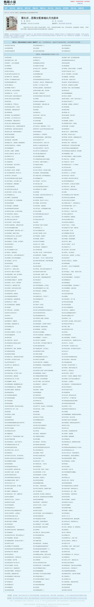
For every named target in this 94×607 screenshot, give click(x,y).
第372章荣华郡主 (37, 395)
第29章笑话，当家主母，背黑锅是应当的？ (43, 82)
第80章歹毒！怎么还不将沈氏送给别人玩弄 (43, 129)
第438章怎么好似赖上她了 (39, 455)
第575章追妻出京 (9, 581)
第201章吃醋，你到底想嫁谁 (68, 238)
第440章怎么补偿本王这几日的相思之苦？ (14, 458)
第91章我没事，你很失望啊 (11, 140)
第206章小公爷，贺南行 (38, 244)
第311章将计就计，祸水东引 (11, 340)
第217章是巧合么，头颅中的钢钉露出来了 (14, 255)
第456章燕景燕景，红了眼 (39, 472)
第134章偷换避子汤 (37, 178)
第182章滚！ (36, 222)
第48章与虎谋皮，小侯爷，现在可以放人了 (72, 98)
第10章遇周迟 (8, 65)
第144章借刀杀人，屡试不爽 (68, 186)
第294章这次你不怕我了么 (68, 323)
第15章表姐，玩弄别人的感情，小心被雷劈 (72, 68)
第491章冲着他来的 (9, 505)
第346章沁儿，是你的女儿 (68, 370)
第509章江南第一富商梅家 (11, 521)
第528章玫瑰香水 (37, 538)
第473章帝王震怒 (9, 488)
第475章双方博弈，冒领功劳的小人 (70, 488)
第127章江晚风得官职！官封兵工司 (13, 172)
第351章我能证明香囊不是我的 (40, 376)
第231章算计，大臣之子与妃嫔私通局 (70, 266)
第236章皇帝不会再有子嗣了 (40, 271)
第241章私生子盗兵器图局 (11, 277)
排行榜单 (65, 8)
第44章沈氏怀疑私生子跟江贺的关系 (41, 96)
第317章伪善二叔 (9, 345)
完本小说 (73, 8)
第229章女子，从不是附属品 (11, 266)
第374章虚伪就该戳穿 (10, 398)
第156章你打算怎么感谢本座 (68, 197)
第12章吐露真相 (65, 65)
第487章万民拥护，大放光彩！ (69, 499)
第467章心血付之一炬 (10, 483)
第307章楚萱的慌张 (66, 334)
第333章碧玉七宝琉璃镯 (38, 359)
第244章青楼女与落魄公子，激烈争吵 (13, 280)
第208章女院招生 (9, 247)
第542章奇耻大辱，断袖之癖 (11, 551)
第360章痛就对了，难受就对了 (40, 384)
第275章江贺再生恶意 (38, 307)
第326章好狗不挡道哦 (10, 354)
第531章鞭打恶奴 (37, 540)
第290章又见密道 (37, 321)
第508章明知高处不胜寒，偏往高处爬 (70, 518)
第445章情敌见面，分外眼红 (68, 461)
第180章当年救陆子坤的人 (68, 219)
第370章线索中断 (66, 392)
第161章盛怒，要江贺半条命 (40, 203)
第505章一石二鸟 (66, 516)
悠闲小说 (14, 2)
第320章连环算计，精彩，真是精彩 (13, 348)
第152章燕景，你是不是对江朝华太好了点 (43, 194)
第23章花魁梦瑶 (37, 76)
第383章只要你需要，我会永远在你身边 (14, 406)
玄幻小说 (12, 8)
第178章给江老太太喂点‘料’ (11, 219)
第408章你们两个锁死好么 (39, 428)
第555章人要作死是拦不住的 (40, 562)
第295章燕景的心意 (9, 326)
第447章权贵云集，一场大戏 (40, 463)
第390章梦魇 (36, 411)
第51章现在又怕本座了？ (67, 101)
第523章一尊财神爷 (66, 532)
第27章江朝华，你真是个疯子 (69, 79)
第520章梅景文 (65, 529)
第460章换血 (65, 474)
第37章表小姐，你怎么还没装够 (12, 90)
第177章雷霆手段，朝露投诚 (68, 216)
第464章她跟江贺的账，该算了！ (12, 480)
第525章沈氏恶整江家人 (38, 535)
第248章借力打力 (37, 282)
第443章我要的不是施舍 (10, 461)
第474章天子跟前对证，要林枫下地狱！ (42, 488)
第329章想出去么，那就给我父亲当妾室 (14, 356)
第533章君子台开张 (9, 543)
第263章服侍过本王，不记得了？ (41, 296)
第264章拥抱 (65, 296)
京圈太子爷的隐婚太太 (15, 35)
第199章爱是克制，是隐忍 (11, 238)
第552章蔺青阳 (36, 560)
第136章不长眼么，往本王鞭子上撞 (13, 181)
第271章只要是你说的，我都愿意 (12, 304)
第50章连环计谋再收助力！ (39, 101)
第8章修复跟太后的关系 (38, 63)
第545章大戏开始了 (9, 554)
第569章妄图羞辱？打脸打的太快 (12, 576)
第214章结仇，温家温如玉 (11, 252)
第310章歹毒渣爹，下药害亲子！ (69, 337)
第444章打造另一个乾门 (38, 461)
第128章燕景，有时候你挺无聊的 (41, 172)
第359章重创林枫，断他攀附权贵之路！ (14, 384)
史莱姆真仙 (6, 35)
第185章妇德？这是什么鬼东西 (40, 225)
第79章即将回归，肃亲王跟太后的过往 (14, 129)
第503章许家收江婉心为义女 (11, 516)
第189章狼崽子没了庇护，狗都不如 (70, 227)
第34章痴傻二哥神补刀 (10, 87)
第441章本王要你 (37, 458)
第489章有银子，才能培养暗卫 (40, 502)
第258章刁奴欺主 (66, 291)
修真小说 (20, 8)
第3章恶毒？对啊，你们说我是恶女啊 (70, 57)
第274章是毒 (8, 307)
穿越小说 (35, 8)
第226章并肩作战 (9, 263)
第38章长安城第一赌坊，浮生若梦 (41, 90)
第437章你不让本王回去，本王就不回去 (14, 455)
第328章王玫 (65, 354)
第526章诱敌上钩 (66, 535)
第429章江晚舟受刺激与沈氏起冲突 (41, 447)
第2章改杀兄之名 (37, 57)
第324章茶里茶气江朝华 (38, 351)
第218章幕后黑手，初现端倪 (40, 255)
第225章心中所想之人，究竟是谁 (69, 260)
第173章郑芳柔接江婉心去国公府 (41, 214)
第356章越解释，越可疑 (10, 381)
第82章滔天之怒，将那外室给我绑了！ (14, 131)
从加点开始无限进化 (46, 35)
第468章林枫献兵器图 (38, 483)
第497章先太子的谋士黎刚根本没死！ (13, 510)
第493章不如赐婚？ (66, 505)
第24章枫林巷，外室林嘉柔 (68, 76)
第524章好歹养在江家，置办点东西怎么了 (14, 535)
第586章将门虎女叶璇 (65, 23)
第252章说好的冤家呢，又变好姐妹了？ (71, 285)
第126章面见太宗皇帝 (67, 170)
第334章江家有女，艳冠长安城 (69, 359)
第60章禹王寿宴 (65, 109)
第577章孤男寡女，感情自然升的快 (70, 581)
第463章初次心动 (66, 477)
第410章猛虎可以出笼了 (10, 430)
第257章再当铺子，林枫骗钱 (40, 291)
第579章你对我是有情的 (38, 51)
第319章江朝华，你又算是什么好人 (70, 345)
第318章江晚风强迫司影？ (39, 345)
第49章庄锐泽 (8, 101)
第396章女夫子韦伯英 (38, 417)
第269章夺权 (36, 301)
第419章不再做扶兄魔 (10, 439)
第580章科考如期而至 (10, 51)
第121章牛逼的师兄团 (10, 167)
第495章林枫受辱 (37, 507)
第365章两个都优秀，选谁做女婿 (12, 389)
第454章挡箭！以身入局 (67, 469)
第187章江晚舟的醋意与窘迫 (11, 227)
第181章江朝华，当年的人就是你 (12, 222)
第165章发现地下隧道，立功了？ (69, 205)
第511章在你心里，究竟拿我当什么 (70, 521)
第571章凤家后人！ (66, 576)
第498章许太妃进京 (37, 510)
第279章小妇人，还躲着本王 (68, 310)
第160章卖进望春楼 (9, 203)
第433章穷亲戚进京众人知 (68, 450)
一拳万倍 (52, 595)
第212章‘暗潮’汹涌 (37, 249)
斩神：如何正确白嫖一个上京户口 (62, 595)
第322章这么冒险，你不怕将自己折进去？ (71, 348)
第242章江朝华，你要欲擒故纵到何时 (42, 277)
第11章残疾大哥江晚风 (38, 65)
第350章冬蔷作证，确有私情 (11, 376)
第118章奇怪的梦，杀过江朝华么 (12, 164)
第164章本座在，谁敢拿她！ (40, 205)
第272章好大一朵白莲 (38, 304)
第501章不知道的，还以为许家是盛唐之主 (43, 513)
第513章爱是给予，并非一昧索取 (41, 524)
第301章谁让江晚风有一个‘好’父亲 (13, 332)
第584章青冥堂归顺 (66, 45)
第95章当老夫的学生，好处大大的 (41, 142)
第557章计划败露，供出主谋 (11, 565)
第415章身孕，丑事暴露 (67, 433)
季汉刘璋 (22, 37)
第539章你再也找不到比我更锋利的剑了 (14, 549)
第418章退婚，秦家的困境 (68, 436)
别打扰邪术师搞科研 (15, 34)
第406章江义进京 (66, 425)
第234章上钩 (65, 269)
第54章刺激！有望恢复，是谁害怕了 (70, 104)
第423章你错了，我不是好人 (40, 441)
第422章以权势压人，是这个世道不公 (13, 441)
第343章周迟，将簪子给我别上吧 (69, 367)
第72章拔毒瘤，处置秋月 (67, 120)
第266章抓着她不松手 (38, 299)
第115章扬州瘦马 (9, 161)
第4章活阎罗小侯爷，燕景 (11, 60)
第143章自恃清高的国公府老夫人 (41, 186)
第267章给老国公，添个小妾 (68, 299)
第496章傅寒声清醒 (66, 507)
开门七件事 (22, 34)
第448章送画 (65, 463)
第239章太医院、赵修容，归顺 (40, 274)
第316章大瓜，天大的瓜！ (68, 343)
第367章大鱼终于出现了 (67, 389)
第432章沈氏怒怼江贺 (38, 450)
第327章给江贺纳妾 (37, 354)
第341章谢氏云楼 (9, 367)
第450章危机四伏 (37, 466)
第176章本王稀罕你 (37, 216)
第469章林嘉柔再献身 (67, 483)
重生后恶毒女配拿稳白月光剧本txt (21, 598)
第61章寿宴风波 (8, 112)
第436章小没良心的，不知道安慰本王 (70, 452)
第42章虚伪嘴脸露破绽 (67, 93)
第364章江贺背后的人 (67, 387)
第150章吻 (64, 192)
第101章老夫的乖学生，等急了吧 (41, 148)
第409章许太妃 (65, 428)
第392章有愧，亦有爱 (10, 414)
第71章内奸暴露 (37, 120)
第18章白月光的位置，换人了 (69, 71)
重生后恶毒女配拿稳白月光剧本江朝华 (57, 598)
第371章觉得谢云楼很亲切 (11, 395)
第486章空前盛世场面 (38, 499)
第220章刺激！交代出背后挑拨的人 (13, 258)
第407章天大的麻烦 (9, 428)
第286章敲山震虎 (9, 318)
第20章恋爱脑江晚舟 (38, 74)
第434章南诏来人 (9, 452)
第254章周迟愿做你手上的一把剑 (41, 288)
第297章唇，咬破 (66, 326)
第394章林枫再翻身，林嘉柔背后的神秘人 (71, 414)
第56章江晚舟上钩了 (38, 107)
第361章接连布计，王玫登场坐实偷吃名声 (71, 384)
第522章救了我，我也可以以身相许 (41, 532)
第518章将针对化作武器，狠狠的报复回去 (14, 529)
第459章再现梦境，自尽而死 (40, 474)
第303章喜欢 (65, 332)
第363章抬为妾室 (37, 387)
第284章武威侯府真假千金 (39, 315)
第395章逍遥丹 (8, 417)
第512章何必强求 (9, 524)
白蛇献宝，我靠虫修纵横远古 (12, 37)
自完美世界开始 (45, 34)
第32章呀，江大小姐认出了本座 (40, 85)
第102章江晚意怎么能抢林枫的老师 (70, 148)
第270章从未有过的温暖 (67, 301)
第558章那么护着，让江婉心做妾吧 (41, 565)
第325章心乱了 (65, 351)
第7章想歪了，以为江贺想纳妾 (12, 63)
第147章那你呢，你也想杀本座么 (69, 189)
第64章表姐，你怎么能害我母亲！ (13, 115)
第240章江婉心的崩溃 (67, 274)
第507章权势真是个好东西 (39, 518)
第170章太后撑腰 (37, 211)
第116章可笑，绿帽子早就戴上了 (41, 161)
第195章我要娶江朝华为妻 (68, 233)
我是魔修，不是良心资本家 (82, 34)
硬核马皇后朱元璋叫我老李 (76, 595)
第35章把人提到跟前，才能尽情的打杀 (42, 87)
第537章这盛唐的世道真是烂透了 (41, 546)
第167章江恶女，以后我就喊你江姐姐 (42, 208)
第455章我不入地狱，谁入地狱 (12, 472)
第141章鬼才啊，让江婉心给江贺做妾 (70, 183)
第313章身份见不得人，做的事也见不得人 (71, 340)
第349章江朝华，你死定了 (68, 373)
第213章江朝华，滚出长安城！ (69, 249)
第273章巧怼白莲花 (66, 304)
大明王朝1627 (62, 34)
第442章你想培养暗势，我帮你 (69, 458)
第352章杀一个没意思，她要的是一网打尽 (71, 376)
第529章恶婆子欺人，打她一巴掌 (69, 538)
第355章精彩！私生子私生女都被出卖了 (71, 378)
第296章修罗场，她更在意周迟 (40, 326)
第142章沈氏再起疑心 (10, 186)
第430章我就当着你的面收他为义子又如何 (71, 447)
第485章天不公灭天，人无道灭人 (12, 499)
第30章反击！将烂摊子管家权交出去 (70, 82)
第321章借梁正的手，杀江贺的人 (41, 348)
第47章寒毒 (36, 98)
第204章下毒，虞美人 (67, 241)
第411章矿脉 (36, 430)
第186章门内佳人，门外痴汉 (68, 225)
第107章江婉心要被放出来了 (40, 153)
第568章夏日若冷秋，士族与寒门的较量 (71, 573)
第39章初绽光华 (65, 90)
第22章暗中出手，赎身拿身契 (12, 76)
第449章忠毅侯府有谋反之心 (11, 466)
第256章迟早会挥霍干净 (10, 291)
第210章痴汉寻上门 (66, 247)
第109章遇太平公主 (9, 156)
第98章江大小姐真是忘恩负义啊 (40, 145)
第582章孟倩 (36, 48)
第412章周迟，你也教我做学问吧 (69, 430)
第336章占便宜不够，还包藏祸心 (41, 362)
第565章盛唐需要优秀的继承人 (69, 570)
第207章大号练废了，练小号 (68, 244)
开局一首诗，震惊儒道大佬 (67, 35)
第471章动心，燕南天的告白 (40, 485)
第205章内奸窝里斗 (9, 244)
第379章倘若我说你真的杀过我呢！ (70, 400)
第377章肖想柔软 (9, 400)
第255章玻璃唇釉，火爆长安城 (69, 288)
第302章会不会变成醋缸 (38, 332)
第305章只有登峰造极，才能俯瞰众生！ (42, 334)
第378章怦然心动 (37, 400)
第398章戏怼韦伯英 (9, 420)
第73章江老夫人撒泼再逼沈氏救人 (13, 123)
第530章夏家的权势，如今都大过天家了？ (14, 540)
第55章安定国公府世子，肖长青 (12, 107)
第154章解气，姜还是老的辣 (11, 197)
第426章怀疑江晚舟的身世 (39, 444)
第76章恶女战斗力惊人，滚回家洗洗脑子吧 (15, 126)
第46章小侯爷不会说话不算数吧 (12, 98)
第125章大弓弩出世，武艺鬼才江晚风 (42, 170)
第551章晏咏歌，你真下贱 (11, 560)
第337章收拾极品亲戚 (67, 362)
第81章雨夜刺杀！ (66, 129)
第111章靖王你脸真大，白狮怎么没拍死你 (71, 156)
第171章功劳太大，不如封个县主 (69, 211)
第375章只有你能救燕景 (38, 398)
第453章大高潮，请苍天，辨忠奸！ (41, 469)
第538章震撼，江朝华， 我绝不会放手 (71, 546)
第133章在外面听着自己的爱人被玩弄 (13, 178)
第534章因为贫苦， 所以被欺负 (40, 543)
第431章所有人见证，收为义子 (12, 450)
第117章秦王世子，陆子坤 (68, 161)
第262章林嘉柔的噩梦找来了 (11, 296)
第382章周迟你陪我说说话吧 (68, 403)
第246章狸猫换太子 (66, 280)
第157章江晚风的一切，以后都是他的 (13, 200)
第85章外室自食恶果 (9, 134)
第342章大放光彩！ (37, 367)
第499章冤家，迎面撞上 (67, 510)
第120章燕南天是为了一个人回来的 (70, 164)
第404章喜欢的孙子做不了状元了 (12, 425)
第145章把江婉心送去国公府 (11, 189)
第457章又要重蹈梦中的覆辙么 (69, 472)
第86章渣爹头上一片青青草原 (40, 134)
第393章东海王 (36, 414)
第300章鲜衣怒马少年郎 (67, 329)
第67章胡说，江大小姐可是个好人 (13, 118)
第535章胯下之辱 (66, 543)
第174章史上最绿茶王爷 (67, 214)
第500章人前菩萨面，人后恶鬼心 (12, 513)
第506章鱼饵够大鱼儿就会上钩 (12, 518)
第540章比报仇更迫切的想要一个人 (41, 549)
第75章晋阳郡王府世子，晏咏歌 (69, 123)
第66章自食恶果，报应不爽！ (69, 115)
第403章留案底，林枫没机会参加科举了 (71, 422)
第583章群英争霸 (9, 48)
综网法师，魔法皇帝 (56, 35)
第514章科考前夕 (66, 524)
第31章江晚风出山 (9, 85)
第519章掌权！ (36, 529)
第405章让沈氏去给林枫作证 (40, 425)
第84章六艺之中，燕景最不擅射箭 (70, 131)
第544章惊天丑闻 (66, 551)
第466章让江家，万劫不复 (68, 480)
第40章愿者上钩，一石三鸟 (11, 93)
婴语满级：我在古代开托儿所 (20, 595)
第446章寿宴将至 (9, 463)
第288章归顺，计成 (66, 318)
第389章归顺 (8, 411)
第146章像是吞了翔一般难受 (40, 189)
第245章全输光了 (37, 280)
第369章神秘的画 (37, 392)
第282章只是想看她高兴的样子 (69, 312)
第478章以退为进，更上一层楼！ (69, 491)
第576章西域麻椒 (37, 581)
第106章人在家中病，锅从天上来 (12, 153)
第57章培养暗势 (65, 107)
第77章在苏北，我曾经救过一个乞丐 (41, 126)
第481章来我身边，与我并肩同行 (69, 494)
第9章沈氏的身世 (66, 63)
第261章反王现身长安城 (67, 293)
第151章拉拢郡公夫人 (10, 194)
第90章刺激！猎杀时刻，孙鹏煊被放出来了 (72, 137)
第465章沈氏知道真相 (38, 480)
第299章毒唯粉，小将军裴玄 (40, 329)
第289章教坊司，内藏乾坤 (11, 321)
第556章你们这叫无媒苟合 (68, 562)
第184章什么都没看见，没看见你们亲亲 (14, 225)
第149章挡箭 (36, 192)
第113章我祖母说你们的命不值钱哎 (41, 159)
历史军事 (12, 12)
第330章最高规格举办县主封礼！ (41, 356)
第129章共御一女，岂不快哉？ (69, 172)
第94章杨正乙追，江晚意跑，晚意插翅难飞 (15, 142)
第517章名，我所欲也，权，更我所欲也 (71, 527)
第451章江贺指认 (66, 466)
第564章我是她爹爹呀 (38, 570)
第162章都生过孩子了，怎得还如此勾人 (71, 203)
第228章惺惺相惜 (66, 263)
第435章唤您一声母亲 (38, 452)
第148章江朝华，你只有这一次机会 (13, 192)
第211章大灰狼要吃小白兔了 (11, 249)
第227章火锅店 (36, 263)
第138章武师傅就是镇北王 (68, 181)
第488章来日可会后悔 (10, 502)
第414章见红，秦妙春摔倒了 (40, 433)
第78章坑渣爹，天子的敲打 (68, 126)
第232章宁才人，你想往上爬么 (12, 269)
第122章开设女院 (37, 167)
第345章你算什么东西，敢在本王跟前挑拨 (43, 370)
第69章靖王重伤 (65, 118)
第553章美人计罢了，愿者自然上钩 (70, 560)
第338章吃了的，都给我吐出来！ (12, 365)
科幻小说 (50, 8)
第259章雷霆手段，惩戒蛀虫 (11, 293)
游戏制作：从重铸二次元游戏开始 (29, 35)
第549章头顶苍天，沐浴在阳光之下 (41, 557)
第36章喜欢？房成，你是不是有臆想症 (71, 87)
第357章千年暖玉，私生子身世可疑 (41, 381)
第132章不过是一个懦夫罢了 (68, 175)
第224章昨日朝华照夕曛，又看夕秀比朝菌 (43, 260)
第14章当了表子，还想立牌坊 (40, 68)
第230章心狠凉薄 (37, 266)
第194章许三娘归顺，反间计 (40, 233)
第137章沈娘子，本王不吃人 (40, 181)
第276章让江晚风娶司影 (67, 307)
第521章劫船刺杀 (9, 532)
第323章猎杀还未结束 (10, 351)
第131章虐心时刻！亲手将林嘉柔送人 (42, 175)
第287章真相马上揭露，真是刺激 (41, 318)
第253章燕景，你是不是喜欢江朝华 (13, 288)
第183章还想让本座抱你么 (68, 222)
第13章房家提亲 (8, 68)
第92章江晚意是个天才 (38, 140)
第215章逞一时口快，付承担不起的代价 (42, 252)
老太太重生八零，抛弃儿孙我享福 (33, 34)
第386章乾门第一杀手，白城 (11, 409)
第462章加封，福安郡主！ (39, 477)
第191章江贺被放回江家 (38, 230)
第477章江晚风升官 (37, 491)
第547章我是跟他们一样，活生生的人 (70, 554)
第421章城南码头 (66, 439)
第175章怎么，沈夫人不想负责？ (12, 216)
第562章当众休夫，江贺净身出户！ (70, 568)
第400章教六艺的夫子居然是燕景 (69, 420)
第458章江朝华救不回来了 (11, 474)
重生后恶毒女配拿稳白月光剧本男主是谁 (38, 598)
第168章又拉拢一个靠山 (67, 208)
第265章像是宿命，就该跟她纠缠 (12, 299)
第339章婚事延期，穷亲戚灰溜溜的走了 (42, 365)
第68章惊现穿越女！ (38, 118)
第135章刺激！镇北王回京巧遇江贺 (70, 178)
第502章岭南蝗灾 (66, 513)
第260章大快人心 (37, 293)
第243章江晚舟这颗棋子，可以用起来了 (71, 277)
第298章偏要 (8, 329)
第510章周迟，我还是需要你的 (40, 521)
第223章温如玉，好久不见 (11, 260)
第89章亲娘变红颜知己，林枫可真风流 (42, 137)
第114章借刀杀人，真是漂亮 (68, 159)
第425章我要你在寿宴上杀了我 (12, 444)
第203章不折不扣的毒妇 (38, 241)
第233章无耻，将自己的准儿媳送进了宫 (42, 269)
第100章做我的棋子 (9, 148)
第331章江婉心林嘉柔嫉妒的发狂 (69, 356)
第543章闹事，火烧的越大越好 (40, 551)
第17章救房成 (36, 71)
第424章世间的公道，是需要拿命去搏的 (71, 441)
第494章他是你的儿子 (10, 507)
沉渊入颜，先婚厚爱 (54, 34)
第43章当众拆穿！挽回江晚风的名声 (13, 96)
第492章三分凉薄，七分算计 (40, 505)
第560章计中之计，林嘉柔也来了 (12, 568)
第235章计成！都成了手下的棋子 (12, 271)
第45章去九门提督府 (66, 96)
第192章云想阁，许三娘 (67, 230)
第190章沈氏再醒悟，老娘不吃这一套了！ (14, 230)
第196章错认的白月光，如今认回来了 (13, 236)
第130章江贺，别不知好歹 (11, 175)
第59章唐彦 (36, 109)
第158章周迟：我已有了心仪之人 (41, 200)
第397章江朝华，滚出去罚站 (68, 417)
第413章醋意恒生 (9, 433)
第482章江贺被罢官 (9, 496)
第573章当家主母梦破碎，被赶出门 (41, 579)
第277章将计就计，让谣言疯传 (12, 310)
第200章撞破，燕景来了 (38, 238)
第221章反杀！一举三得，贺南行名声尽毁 (43, 258)
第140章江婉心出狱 (37, 183)
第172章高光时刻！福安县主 (11, 214)
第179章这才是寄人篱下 (38, 219)
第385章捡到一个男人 (67, 406)
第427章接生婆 (65, 444)
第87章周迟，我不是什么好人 (69, 134)
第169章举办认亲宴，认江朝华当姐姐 (13, 211)
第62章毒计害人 (37, 112)
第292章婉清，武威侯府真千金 (12, 323)
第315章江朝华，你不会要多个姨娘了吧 (42, 343)
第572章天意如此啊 (9, 579)
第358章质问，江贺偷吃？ (68, 381)
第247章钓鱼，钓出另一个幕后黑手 (13, 282)
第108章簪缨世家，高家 (67, 153)
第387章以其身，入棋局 (38, 409)
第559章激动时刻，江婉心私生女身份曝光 (71, 565)
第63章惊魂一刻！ (66, 112)
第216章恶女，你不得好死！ (68, 252)
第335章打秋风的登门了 (10, 362)
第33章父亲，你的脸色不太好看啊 (70, 85)
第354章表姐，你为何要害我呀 (40, 378)
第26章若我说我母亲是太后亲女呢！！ (42, 79)
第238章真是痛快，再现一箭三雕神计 (13, 274)
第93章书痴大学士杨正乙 (67, 140)
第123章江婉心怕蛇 (66, 167)
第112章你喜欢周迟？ (10, 159)
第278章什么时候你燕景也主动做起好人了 (43, 310)
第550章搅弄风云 (66, 557)
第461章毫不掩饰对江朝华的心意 (12, 477)
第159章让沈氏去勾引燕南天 (68, 200)
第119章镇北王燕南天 (38, 164)
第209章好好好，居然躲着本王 (40, 247)
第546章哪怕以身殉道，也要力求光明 (42, 554)
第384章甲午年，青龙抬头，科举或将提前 (43, 406)
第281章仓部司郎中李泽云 (39, 312)
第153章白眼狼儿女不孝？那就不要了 (70, 194)
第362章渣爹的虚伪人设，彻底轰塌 (13, 387)
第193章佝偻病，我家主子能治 (12, 233)
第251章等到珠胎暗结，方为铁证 (41, 285)
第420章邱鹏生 (36, 439)
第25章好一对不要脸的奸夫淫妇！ (13, 79)
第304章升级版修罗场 (10, 334)
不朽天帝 (39, 35)
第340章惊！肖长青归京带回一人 (69, 365)
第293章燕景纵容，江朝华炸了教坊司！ (42, 323)
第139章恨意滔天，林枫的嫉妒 (12, 183)
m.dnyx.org (79, 3)
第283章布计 (8, 315)
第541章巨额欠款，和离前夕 (68, 549)
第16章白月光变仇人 (9, 71)
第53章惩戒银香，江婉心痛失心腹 (41, 104)
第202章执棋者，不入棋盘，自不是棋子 (14, 241)
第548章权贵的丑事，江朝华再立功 (13, 557)
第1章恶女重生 (8, 57)
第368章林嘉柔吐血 (9, 392)
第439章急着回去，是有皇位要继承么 (70, 455)
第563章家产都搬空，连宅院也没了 (13, 570)
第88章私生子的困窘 (9, 137)
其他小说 (58, 8)
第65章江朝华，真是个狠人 (39, 115)
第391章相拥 (65, 411)
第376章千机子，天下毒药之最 (69, 398)
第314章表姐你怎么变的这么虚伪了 (13, 343)
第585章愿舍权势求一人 (38, 45)
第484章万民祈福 (66, 496)
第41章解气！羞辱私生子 (39, 93)
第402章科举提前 (37, 422)
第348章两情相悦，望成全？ (40, 373)
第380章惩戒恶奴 (9, 403)
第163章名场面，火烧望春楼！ (12, 205)
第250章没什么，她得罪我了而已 (12, 285)
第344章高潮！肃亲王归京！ (11, 370)
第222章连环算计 (66, 258)
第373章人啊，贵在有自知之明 (69, 395)
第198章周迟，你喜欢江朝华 (68, 236)
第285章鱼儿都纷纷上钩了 (68, 315)
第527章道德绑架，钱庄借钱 (11, 538)
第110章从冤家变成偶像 (38, 156)
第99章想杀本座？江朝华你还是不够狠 (71, 145)
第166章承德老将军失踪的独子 (12, 208)
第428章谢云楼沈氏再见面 (11, 447)
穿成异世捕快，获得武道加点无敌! (41, 595)
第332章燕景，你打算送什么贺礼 (12, 359)
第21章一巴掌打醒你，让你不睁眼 (70, 74)
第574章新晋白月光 (66, 579)
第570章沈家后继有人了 (38, 576)
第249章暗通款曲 (66, 282)
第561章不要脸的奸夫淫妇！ (40, 568)
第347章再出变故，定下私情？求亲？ (13, 373)
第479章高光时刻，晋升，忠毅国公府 (13, 494)
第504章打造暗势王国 (38, 516)
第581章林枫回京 (66, 48)
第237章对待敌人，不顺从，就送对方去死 (71, 271)
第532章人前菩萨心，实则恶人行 (69, 540)
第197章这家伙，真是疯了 (39, 236)
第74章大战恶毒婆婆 (38, 123)
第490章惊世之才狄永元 (67, 502)
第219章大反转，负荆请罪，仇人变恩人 (71, 255)
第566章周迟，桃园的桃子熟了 (12, 573)
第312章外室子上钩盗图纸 (39, 340)
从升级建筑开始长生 (71, 34)
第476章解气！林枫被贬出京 (11, 491)
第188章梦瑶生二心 (37, 227)
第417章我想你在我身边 (38, 436)
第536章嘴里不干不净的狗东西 (12, 546)
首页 (6, 8)
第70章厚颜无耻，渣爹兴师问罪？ (13, 120)
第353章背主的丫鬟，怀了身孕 (12, 378)
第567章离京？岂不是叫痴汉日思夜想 (42, 573)
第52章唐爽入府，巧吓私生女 (12, 104)
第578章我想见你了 (66, 51)
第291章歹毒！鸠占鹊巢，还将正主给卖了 (71, 321)
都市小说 (27, 8)
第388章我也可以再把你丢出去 (69, 409)
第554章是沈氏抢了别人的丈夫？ (12, 562)
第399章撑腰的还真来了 (38, 420)
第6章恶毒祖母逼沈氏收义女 (68, 60)
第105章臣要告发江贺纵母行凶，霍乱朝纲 (71, 151)
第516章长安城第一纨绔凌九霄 (40, 527)
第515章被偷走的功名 (10, 527)
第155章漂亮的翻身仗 (38, 197)
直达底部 (60, 21)
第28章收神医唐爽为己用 (10, 82)
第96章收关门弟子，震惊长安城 (69, 142)
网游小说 (42, 8)
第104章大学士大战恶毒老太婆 (40, 151)
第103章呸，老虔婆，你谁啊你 (12, 151)
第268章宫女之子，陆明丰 (11, 301)
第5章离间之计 (36, 60)
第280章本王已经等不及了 (11, 312)
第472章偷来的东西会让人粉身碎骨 (70, 485)
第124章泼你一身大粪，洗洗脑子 (12, 170)
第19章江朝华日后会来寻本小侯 (12, 74)
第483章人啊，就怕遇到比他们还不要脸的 (43, 496)
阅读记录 (81, 8)
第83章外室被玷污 (37, 131)
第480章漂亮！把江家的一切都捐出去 (42, 494)
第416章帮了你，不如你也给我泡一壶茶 (14, 436)
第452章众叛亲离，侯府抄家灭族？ (13, 469)
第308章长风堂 (8, 337)
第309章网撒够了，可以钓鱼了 (40, 337)
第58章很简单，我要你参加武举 (12, 109)
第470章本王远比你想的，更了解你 (13, 485)
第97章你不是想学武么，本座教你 (13, 145)
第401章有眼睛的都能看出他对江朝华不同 (14, 422)
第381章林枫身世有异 (38, 403)
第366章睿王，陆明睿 (38, 389)
